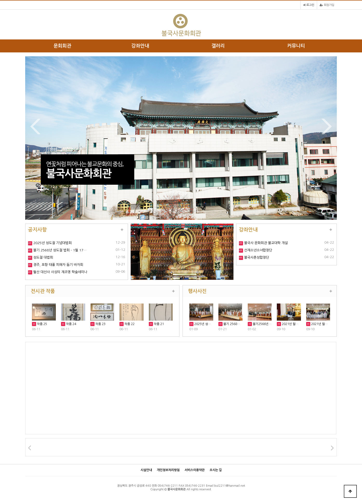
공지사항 (37, 229)
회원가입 (327, 5)
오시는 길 (216, 470)
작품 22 (129, 324)
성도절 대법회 (42, 257)
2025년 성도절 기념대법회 (52, 243)
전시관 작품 (43, 291)
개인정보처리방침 (168, 470)
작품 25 (41, 324)
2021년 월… (289, 324)
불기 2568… (231, 324)
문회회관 (62, 46)
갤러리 (218, 46)
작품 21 (158, 324)
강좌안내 (140, 46)
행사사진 (197, 291)
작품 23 (100, 324)
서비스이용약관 (195, 470)
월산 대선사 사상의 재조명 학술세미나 (59, 272)
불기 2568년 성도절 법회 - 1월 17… (59, 250)
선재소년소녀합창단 (257, 250)
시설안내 (146, 470)
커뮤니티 (296, 46)
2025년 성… (202, 324)
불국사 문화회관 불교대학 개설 (265, 243)
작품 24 (70, 324)
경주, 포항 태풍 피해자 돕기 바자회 (57, 264)
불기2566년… (261, 324)
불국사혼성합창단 (256, 257)
